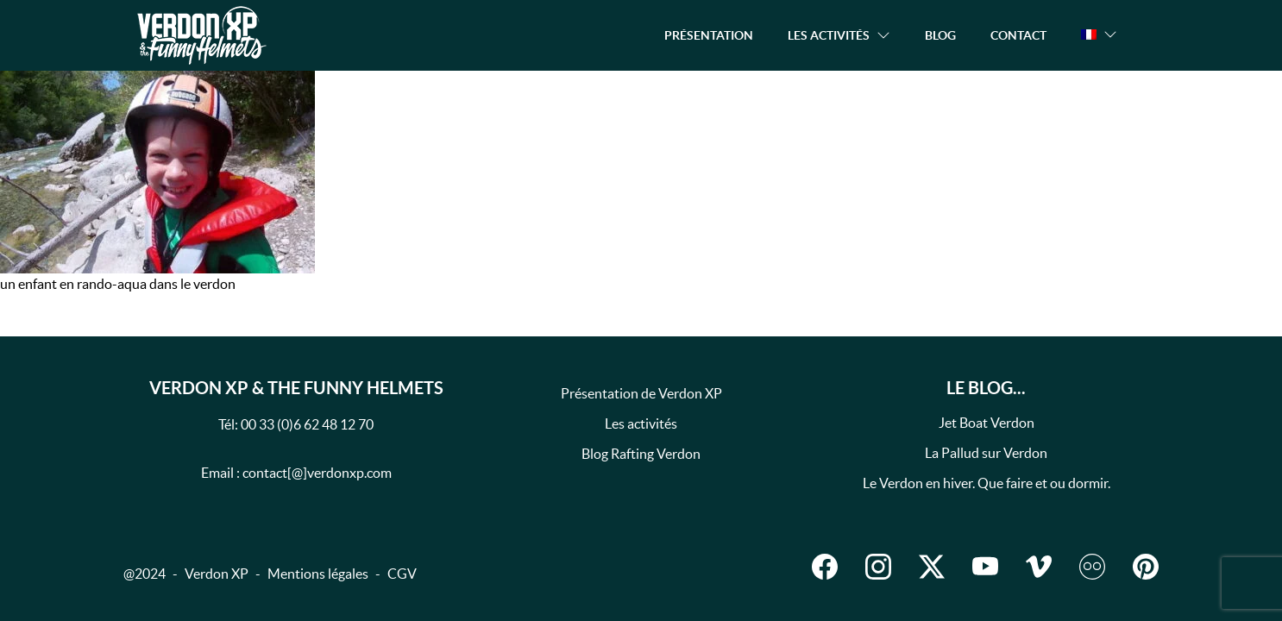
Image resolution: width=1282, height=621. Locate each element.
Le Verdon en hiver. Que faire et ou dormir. (986, 483)
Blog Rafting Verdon (641, 453)
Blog (940, 35)
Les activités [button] (829, 35)
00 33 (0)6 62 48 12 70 (307, 424)
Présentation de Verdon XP (641, 393)
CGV (402, 573)
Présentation (708, 35)
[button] (1099, 34)
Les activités (641, 423)
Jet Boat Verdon (986, 422)
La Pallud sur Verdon (986, 453)
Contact (1018, 35)
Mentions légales (317, 573)
